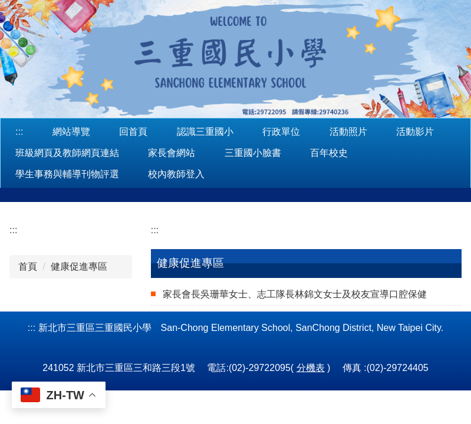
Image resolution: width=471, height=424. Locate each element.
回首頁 (133, 132)
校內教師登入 (176, 174)
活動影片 (415, 132)
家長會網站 (171, 153)
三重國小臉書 (253, 153)
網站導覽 (71, 132)
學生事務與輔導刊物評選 (67, 174)
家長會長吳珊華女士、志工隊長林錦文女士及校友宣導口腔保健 (295, 294)
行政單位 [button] (281, 132)
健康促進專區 (79, 266)
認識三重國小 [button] (205, 132)
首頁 (27, 266)
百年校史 (329, 153)
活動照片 (348, 132)
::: (19, 132)
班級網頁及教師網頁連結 (67, 153)
